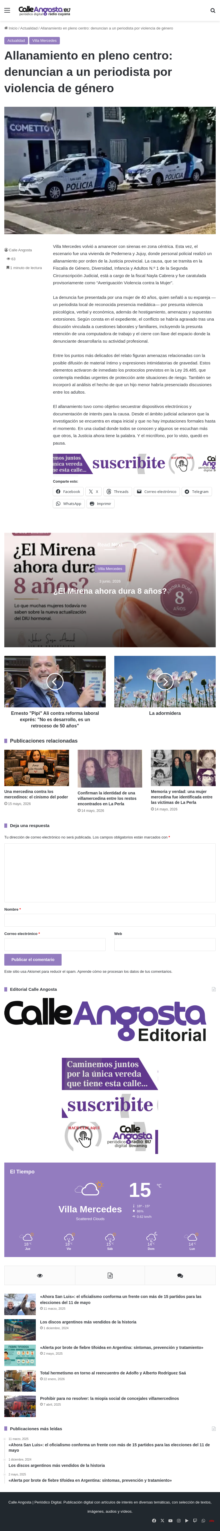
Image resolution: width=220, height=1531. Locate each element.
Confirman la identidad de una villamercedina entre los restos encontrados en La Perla (107, 798)
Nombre (12, 909)
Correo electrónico (22, 934)
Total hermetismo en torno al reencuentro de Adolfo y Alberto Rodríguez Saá (113, 1373)
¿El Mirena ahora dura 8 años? (110, 590)
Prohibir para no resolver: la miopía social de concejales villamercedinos (109, 1398)
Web (118, 934)
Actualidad (29, 28)
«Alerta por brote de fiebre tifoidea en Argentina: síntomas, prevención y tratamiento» (121, 1347)
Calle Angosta (20, 250)
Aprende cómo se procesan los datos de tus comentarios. (124, 971)
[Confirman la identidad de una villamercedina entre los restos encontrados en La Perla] (110, 769)
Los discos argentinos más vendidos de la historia (88, 1322)
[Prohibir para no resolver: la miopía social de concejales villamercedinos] (20, 1406)
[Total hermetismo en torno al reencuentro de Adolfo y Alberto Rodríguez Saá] (20, 1381)
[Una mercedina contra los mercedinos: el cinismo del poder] (36, 768)
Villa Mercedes (44, 40)
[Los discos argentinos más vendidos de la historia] (20, 1330)
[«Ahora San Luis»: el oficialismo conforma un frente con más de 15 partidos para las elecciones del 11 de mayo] (20, 1304)
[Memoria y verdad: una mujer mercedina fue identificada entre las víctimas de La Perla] (183, 768)
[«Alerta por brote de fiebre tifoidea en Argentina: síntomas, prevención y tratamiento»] (20, 1355)
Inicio (10, 28)
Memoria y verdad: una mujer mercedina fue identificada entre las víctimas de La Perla (182, 797)
